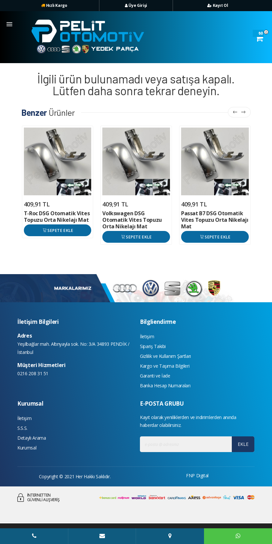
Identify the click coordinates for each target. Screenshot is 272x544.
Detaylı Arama (31, 438)
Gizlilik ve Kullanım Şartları (165, 356)
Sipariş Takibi (153, 346)
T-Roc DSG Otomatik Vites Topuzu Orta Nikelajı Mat (57, 216)
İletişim (147, 336)
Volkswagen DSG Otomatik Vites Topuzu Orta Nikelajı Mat (132, 220)
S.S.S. (22, 428)
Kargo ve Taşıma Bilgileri (164, 366)
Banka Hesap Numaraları (165, 385)
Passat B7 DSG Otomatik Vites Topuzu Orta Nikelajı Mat (214, 220)
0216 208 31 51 (32, 373)
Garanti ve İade (155, 376)
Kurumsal (26, 448)
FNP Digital (197, 475)
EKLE (243, 444)
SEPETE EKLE (57, 230)
